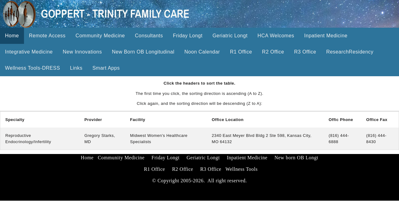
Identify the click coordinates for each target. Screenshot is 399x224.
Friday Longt (188, 35)
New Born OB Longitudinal (143, 51)
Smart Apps (106, 68)
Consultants (149, 35)
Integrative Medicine (29, 51)
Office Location (227, 119)
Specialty (15, 119)
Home (12, 35)
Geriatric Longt (230, 35)
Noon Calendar (202, 51)
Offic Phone (341, 119)
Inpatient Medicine (326, 35)
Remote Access (47, 35)
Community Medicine (100, 35)
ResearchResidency (349, 51)
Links (76, 68)
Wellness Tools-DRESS (32, 68)
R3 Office (305, 51)
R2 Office (273, 51)
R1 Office (241, 51)
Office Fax (376, 119)
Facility (137, 119)
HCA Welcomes (275, 35)
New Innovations (82, 51)
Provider (93, 119)
